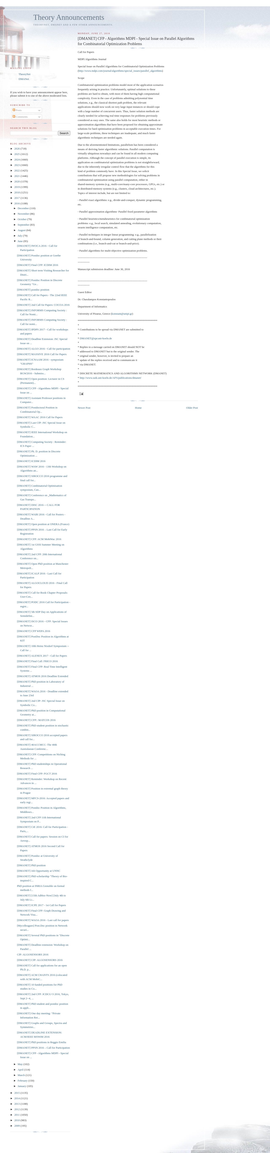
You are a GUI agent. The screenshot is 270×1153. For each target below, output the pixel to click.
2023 (17, 165)
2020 (17, 181)
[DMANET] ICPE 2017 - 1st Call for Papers (41, 905)
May (20, 1064)
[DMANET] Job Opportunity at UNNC (38, 870)
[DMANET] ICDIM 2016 (31, 461)
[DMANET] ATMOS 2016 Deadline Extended (42, 676)
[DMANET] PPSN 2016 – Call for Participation (43, 1047)
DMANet (24, 79)
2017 (17, 197)
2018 (17, 192)
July (20, 235)
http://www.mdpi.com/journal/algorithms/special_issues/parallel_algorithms (120, 70)
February (23, 1080)
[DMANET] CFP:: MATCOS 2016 (36, 720)
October (22, 219)
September (24, 224)
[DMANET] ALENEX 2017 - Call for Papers (42, 655)
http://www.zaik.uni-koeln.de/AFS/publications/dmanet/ (110, 377)
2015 (17, 1092)
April (21, 1069)
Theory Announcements (68, 17)
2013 (17, 1103)
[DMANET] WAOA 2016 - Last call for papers (43, 920)
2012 (17, 1109)
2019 (17, 187)
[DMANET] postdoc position (33, 289)
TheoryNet (24, 74)
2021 (17, 176)
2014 (17, 1098)
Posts (17, 110)
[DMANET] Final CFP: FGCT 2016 (37, 773)
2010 (17, 1120)
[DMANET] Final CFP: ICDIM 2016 (37, 265)
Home (138, 407)
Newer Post (84, 407)
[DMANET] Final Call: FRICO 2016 (37, 661)
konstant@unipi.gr (122, 313)
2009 (17, 1125)
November (24, 213)
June (20, 241)
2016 (17, 203)
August (22, 230)
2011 (17, 1114)
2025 (17, 154)
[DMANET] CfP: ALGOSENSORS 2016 (39, 960)
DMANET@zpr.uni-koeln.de (96, 338)
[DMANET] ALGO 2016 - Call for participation (43, 348)
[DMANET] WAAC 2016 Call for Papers (39, 417)
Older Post (192, 407)
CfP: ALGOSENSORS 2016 (32, 954)
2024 (17, 159)
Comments (20, 116)
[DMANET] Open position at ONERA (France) (43, 524)
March (22, 1075)
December (24, 208)
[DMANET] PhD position (31, 865)
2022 (17, 170)
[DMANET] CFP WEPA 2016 (33, 631)
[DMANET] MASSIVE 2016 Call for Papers (41, 354)
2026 (17, 148)
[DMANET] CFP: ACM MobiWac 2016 (39, 539)
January (22, 1086)
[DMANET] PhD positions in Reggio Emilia (41, 1042)
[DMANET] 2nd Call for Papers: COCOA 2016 (43, 304)
